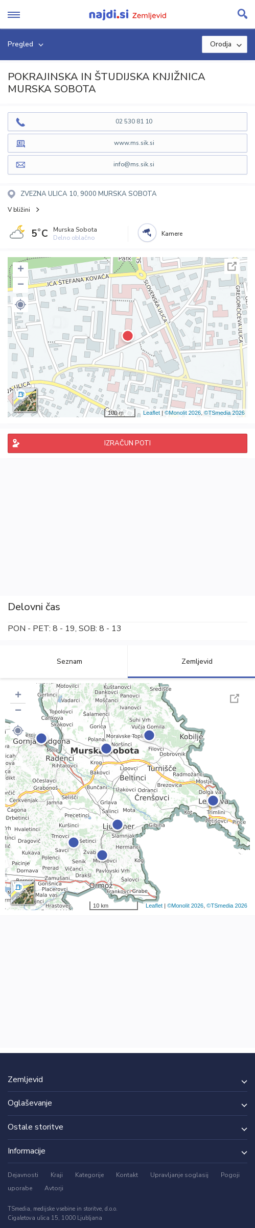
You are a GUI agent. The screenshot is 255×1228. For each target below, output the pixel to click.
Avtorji (53, 1188)
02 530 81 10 (133, 121)
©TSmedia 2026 (224, 413)
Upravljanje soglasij (179, 1175)
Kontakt (127, 1175)
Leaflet (151, 413)
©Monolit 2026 (183, 413)
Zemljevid (191, 661)
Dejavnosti (23, 1175)
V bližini (19, 210)
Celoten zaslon (232, 266)
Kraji (57, 1175)
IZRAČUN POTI (127, 443)
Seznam (63, 661)
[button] (20, 304)
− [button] (20, 285)
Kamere (171, 234)
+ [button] (20, 270)
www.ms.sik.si (134, 143)
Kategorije (89, 1175)
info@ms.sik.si (133, 164)
